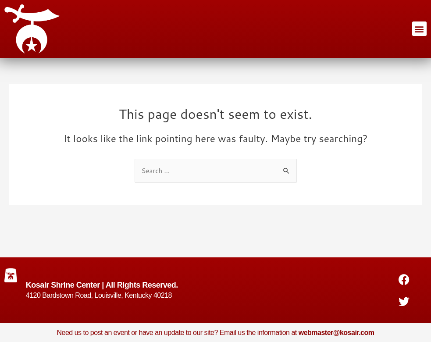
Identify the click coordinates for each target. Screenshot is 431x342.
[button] (419, 28)
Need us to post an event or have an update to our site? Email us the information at (215, 332)
